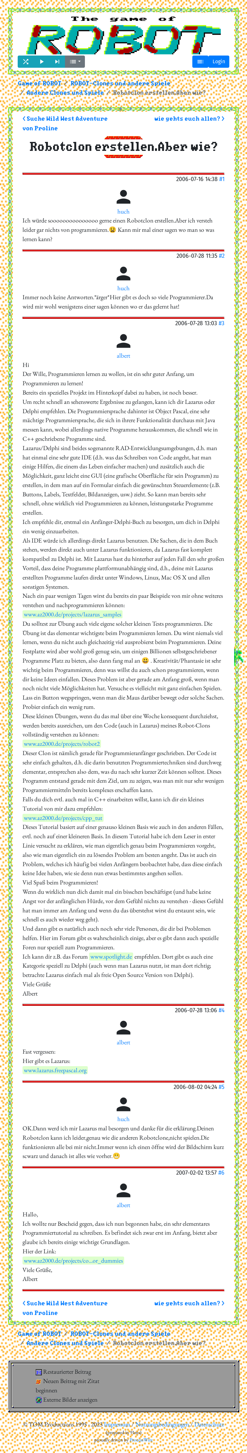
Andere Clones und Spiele (65, 93)
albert (123, 356)
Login (219, 61)
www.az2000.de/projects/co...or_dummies (73, 1261)
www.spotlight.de (111, 957)
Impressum (117, 1424)
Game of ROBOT (39, 84)
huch (123, 211)
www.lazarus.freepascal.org (55, 1070)
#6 (221, 1172)
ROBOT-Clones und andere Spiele (120, 84)
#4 (221, 1010)
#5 (221, 1087)
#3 (221, 323)
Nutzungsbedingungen (162, 1424)
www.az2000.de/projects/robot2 (62, 744)
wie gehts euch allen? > (189, 119)
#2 (221, 255)
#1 (221, 179)
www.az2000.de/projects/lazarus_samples (72, 614)
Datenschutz (209, 1424)
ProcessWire (141, 1440)
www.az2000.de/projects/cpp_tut (63, 818)
